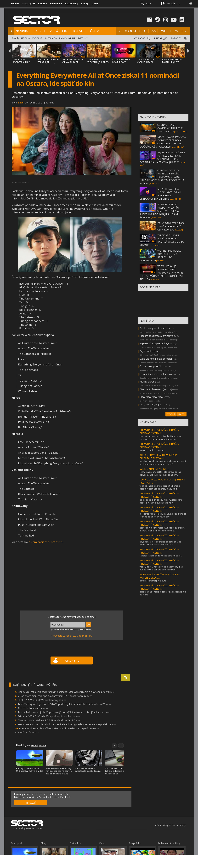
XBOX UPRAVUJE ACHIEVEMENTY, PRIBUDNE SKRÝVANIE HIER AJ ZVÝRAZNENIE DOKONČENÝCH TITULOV (162, 272)
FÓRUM (94, 31)
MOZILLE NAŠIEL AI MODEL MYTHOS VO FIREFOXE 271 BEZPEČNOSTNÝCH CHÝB (160, 193)
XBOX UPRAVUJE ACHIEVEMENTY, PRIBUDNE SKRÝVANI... (159, 456)
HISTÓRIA (24, 38)
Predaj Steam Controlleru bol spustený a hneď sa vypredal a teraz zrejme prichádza (67, 724)
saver (21, 102)
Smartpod (28, 3)
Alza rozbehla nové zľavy (34, 708)
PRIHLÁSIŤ (30, 802)
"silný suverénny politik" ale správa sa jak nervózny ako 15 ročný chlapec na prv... (160, 473)
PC (119, 31)
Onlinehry (56, 3)
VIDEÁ (54, 31)
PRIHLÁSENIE (173, 3)
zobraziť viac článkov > (27, 732)
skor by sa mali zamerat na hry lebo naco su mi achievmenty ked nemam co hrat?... (163, 463)
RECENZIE (39, 31)
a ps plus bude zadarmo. (152, 450)
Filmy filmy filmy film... (151, 396)
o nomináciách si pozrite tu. (46, 542)
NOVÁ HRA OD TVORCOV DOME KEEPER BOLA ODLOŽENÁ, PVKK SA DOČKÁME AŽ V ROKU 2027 (163, 141)
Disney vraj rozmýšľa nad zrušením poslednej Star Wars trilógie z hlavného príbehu (66, 691)
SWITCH (165, 31)
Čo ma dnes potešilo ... (151, 366)
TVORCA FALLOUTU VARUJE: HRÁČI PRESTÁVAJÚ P (147, 62)
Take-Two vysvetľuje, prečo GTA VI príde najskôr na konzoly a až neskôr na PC (64, 704)
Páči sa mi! (71, 660)
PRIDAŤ (158, 38)
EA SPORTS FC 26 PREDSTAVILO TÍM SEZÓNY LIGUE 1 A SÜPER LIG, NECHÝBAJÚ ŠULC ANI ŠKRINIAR (159, 211)
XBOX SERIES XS (136, 31)
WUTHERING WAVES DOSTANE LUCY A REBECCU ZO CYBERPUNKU (160, 255)
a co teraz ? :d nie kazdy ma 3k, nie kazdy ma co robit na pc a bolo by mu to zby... (163, 515)
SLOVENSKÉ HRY (67, 38)
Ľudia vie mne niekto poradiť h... (156, 358)
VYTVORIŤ (170, 414)
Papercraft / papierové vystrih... (157, 343)
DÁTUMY (83, 38)
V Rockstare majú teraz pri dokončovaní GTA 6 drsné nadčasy (55, 695)
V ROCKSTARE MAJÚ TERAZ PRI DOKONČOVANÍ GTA (48, 62)
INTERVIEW (51, 38)
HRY (65, 31)
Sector (15, 3)
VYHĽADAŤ (139, 38)
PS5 (153, 31)
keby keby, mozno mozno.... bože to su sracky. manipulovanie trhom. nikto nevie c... (162, 529)
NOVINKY (22, 31)
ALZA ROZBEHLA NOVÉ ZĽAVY (121, 61)
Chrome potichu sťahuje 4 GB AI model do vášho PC (49, 720)
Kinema (42, 3)
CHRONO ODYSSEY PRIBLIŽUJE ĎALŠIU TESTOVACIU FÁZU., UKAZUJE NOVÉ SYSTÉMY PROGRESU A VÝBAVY (162, 177)
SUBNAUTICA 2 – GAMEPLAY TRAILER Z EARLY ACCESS (170, 128)
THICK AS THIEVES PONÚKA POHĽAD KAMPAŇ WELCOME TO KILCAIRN (162, 240)
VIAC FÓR (181, 414)
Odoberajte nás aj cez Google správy (72, 635)
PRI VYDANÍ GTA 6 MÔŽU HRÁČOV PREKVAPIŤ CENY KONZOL (171, 226)
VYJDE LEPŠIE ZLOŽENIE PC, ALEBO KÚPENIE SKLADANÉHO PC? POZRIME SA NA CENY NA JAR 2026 (162, 157)
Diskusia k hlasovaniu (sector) (155, 389)
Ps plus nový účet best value (155, 328)
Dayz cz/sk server (149, 351)
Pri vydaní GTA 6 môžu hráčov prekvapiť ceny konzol (49, 716)
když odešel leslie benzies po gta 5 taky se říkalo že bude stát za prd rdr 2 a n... (160, 543)
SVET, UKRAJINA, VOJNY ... (154, 468)
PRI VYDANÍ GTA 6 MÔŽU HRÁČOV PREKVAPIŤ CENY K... (159, 431)
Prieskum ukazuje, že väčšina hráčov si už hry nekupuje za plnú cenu (59, 728)
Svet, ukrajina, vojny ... (151, 404)
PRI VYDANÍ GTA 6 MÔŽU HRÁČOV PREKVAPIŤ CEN (172, 62)
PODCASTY (37, 38)
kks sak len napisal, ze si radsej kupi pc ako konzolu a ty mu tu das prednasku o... (161, 437)
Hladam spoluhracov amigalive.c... (157, 335)
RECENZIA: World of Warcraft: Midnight (42, 700)
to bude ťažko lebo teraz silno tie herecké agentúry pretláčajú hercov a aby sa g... (160, 487)
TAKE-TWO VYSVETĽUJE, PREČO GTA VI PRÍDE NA (98, 62)
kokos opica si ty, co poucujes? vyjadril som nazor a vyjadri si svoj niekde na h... (161, 501)
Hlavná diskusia (147, 381)
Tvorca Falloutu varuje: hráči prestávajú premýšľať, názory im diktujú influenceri (64, 712)
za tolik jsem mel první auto (153, 580)
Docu (95, 3)
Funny (84, 3)
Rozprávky (71, 3)
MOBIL (179, 31)
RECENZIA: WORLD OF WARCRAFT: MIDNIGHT (72, 62)
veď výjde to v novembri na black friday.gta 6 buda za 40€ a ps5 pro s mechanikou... (161, 568)
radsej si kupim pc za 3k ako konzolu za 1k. (161, 555)
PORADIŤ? (176, 38)
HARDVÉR (78, 31)
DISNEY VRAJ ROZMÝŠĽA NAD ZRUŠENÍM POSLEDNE (21, 63)
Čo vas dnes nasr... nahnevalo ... (156, 374)
